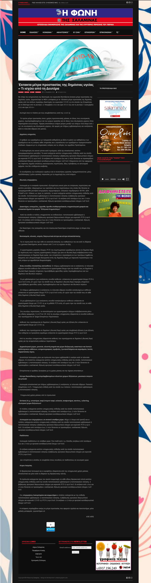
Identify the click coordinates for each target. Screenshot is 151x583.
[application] (115, 172)
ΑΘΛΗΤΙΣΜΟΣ (62, 32)
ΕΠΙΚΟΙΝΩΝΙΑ (105, 32)
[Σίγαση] (123, 179)
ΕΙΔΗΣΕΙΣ (34, 32)
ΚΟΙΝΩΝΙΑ (47, 32)
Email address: (75, 547)
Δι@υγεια (38, 554)
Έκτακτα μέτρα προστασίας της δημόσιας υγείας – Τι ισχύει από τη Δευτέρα (56, 86)
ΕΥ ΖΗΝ (76, 32)
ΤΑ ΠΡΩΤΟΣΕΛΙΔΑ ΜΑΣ (108, 88)
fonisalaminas (62, 92)
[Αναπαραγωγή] (103, 179)
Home (23, 32)
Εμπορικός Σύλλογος (38, 560)
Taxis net (39, 557)
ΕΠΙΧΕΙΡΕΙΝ (90, 32)
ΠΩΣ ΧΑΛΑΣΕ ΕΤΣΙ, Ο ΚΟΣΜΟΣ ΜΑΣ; (45, 3)
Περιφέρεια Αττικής (38, 550)
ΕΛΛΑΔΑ (27, 92)
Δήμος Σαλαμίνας (38, 547)
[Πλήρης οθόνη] (127, 179)
